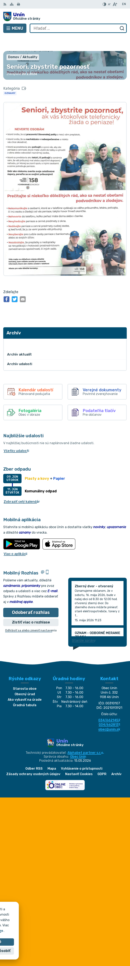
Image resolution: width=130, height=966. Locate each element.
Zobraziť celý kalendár (22, 487)
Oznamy (9, 78)
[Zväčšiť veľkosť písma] (115, 4)
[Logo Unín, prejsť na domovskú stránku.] (65, 16)
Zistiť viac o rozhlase (31, 607)
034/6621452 (109, 705)
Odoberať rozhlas (31, 597)
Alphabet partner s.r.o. (85, 738)
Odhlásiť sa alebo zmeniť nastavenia (31, 615)
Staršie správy (84, 626)
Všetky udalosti (16, 436)
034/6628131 (109, 710)
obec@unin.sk (109, 714)
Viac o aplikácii (15, 539)
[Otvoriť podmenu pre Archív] (121, 328)
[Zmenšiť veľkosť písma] (109, 4)
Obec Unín (78, 742)
